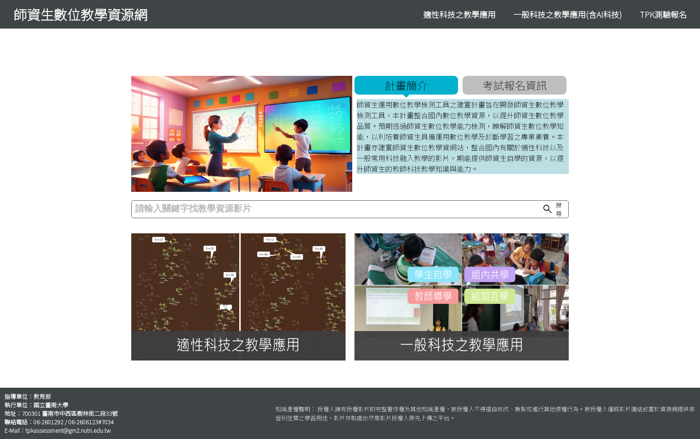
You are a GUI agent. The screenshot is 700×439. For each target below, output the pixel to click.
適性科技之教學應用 (459, 14)
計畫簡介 (406, 85)
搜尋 (551, 209)
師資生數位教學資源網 (80, 14)
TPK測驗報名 (663, 14)
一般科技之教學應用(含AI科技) (567, 14)
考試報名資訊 (515, 85)
